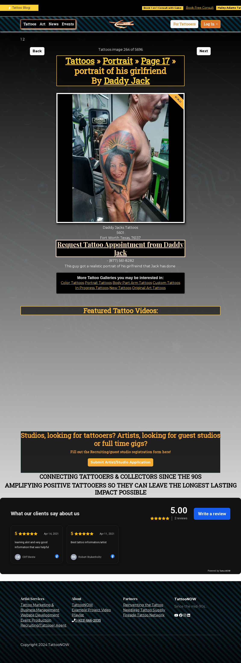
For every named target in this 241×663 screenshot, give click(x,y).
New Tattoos (120, 288)
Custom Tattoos (166, 283)
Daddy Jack (127, 80)
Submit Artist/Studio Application (120, 462)
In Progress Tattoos (92, 288)
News (53, 24)
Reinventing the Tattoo (143, 605)
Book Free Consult (205, 8)
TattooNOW (82, 605)
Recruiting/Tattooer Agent (43, 625)
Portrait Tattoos (98, 283)
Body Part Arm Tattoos (132, 283)
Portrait (118, 60)
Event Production (36, 620)
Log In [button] (209, 24)
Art (42, 24)
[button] (184, 24)
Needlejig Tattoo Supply (144, 610)
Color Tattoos (72, 283)
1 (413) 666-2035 (86, 620)
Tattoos (30, 24)
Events (68, 24)
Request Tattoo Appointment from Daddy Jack (120, 248)
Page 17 (155, 60)
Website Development (40, 615)
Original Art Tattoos (149, 288)
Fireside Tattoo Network (144, 615)
